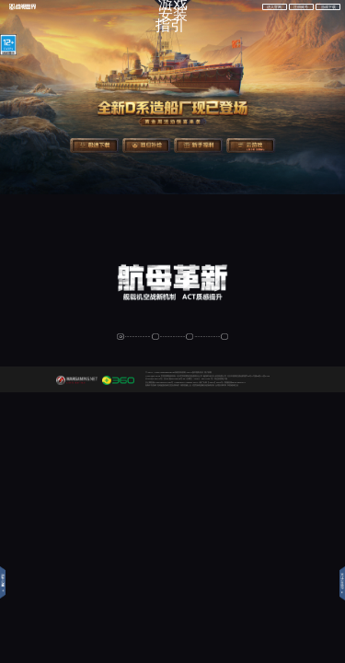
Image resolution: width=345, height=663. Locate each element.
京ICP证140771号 (153, 378)
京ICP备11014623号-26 (175, 378)
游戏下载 (328, 7)
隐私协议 (199, 372)
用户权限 (208, 372)
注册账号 (300, 7)
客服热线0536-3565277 (235, 382)
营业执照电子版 (220, 378)
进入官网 (274, 7)
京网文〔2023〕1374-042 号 (200, 378)
